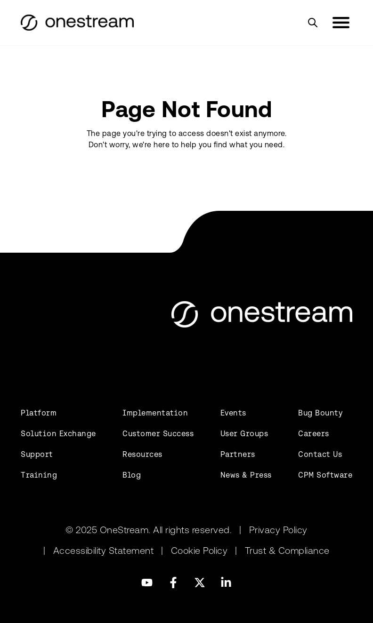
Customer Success (158, 433)
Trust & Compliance (287, 550)
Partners (237, 454)
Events (233, 412)
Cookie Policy (199, 550)
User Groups (244, 433)
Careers (313, 433)
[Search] (312, 22)
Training (39, 475)
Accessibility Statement (103, 550)
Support (37, 454)
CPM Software (325, 475)
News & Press (246, 475)
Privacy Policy (278, 529)
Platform (39, 412)
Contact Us (320, 454)
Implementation (155, 412)
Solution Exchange (58, 433)
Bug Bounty (320, 412)
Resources (142, 454)
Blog (131, 475)
